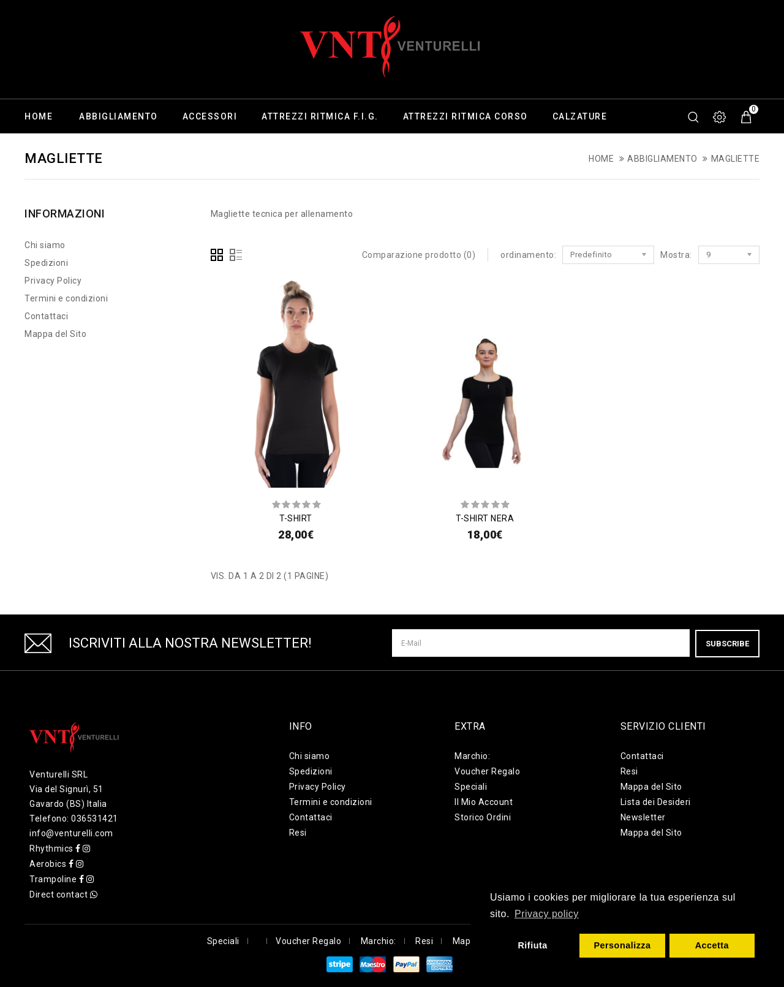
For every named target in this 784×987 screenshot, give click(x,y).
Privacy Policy (52, 281)
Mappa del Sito (55, 334)
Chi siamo (45, 245)
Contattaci (46, 316)
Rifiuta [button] (532, 945)
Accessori (210, 116)
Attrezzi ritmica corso (465, 116)
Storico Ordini (482, 817)
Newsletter (643, 817)
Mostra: (676, 255)
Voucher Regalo (487, 771)
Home (38, 116)
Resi (298, 833)
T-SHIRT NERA (485, 518)
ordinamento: (528, 255)
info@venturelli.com (71, 833)
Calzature (580, 116)
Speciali (470, 787)
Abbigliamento (118, 116)
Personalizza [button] (622, 945)
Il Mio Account (483, 802)
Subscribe (727, 643)
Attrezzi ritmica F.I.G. (320, 116)
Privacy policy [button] (546, 914)
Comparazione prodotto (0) (419, 255)
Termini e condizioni (66, 298)
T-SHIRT (295, 518)
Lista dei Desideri (655, 802)
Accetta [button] (712, 945)
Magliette (735, 159)
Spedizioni (46, 263)
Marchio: (472, 756)
